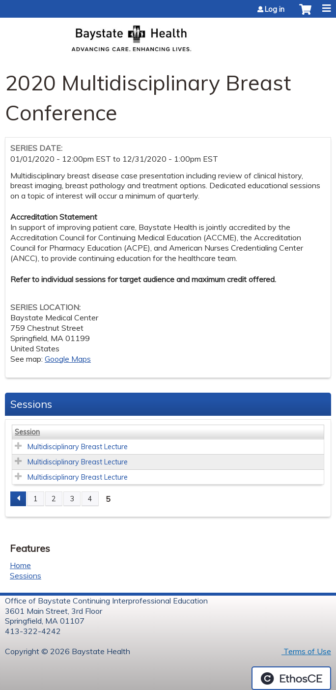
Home (20, 565)
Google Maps (68, 359)
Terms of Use (306, 651)
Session (27, 432)
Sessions (25, 575)
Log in (274, 9)
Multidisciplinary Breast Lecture (78, 446)
